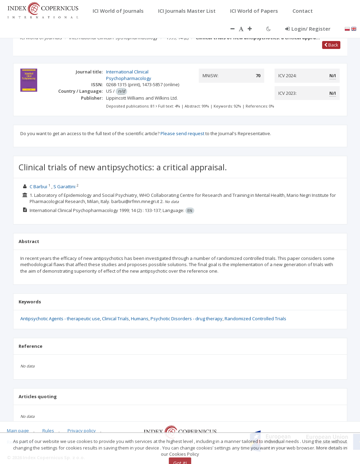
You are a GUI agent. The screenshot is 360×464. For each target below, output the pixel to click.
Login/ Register (307, 28)
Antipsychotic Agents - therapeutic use (60, 318)
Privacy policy (82, 430)
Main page (18, 430)
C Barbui (38, 186)
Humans (139, 318)
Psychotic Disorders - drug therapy (187, 318)
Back (331, 45)
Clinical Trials (115, 318)
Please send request (182, 133)
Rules (48, 430)
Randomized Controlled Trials (255, 318)
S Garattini (64, 186)
